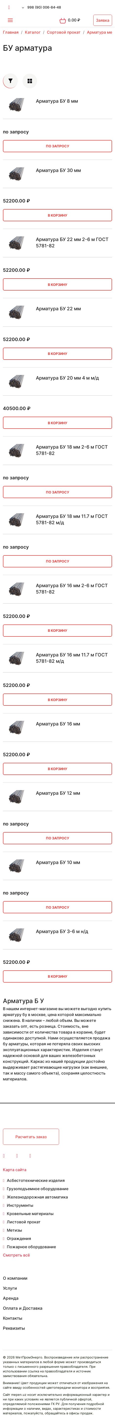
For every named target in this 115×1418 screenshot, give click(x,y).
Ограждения (19, 1238)
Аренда (11, 1298)
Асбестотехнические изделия (36, 1180)
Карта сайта (14, 1169)
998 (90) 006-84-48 (44, 7)
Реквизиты (14, 1328)
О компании (15, 1278)
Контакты (12, 1318)
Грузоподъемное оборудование (37, 1188)
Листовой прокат (24, 1221)
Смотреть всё (16, 1255)
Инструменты (20, 1205)
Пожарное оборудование (31, 1246)
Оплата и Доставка (22, 1308)
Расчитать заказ (31, 1136)
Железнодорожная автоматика (37, 1197)
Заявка (102, 20)
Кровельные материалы (30, 1213)
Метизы (14, 1230)
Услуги (10, 1288)
